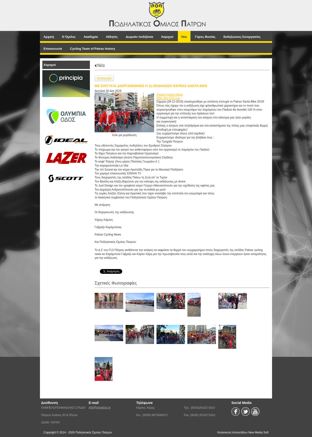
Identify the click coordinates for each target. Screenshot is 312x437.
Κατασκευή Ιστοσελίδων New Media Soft (242, 432)
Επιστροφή (104, 78)
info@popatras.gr (100, 407)
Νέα (101, 65)
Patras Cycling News (169, 94)
